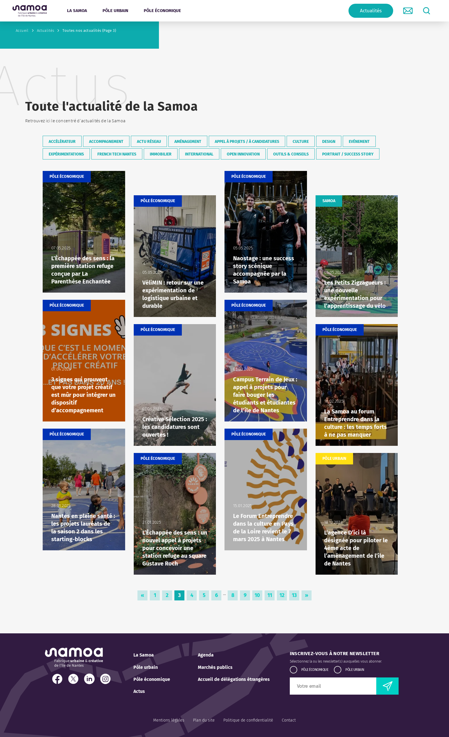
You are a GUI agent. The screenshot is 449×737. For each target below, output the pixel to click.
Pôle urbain (145, 667)
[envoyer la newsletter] (387, 686)
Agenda (206, 655)
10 (258, 596)
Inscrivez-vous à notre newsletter (334, 654)
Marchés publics (215, 667)
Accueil (22, 30)
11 (271, 596)
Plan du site (204, 720)
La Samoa (143, 655)
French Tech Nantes (116, 154)
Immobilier (161, 154)
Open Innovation (243, 154)
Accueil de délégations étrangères (234, 679)
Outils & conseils (291, 154)
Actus (139, 691)
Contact (289, 720)
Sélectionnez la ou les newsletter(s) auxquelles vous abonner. (336, 661)
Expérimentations (66, 154)
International (199, 154)
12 (283, 596)
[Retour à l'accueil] (29, 11)
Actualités (371, 11)
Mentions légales (168, 720)
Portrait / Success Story (347, 154)
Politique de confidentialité (248, 720)
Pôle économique (151, 679)
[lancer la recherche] (426, 11)
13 (295, 596)
